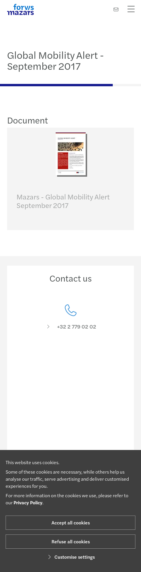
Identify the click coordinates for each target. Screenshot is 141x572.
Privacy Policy (28, 502)
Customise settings (70, 556)
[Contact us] (116, 9)
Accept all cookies (71, 522)
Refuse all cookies (71, 541)
